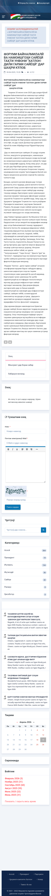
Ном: (7, 427)
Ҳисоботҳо (25, 594)
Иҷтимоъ (25, 565)
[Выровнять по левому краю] (22, 449)
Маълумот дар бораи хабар (20, 365)
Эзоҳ (10, 356)
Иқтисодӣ (25, 572)
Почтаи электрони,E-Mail (16, 438)
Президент (25, 558)
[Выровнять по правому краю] (31, 449)
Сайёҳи (25, 579)
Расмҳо (25, 587)
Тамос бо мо (26, 885)
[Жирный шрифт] (8, 449)
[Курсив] (13, 449)
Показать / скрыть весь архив (20, 801)
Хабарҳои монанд (16, 374)
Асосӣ (25, 550)
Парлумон (39, 874)
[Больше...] (37, 449)
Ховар (40, 879)
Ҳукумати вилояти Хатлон (21, 879)
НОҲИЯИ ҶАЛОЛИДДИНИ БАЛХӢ (22, 29)
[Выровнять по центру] (27, 449)
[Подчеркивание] (17, 449)
